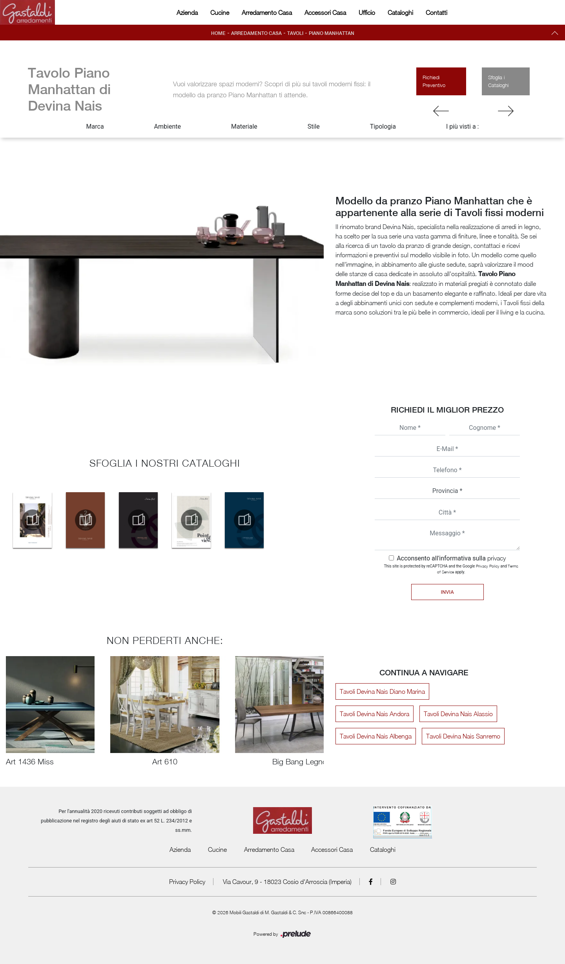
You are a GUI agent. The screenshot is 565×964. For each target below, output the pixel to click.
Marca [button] (95, 126)
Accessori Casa (325, 12)
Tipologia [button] (383, 126)
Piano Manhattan (331, 33)
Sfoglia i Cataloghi (498, 81)
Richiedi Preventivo (434, 81)
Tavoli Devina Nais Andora (374, 713)
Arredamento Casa (267, 12)
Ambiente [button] (167, 126)
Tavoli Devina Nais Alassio (458, 713)
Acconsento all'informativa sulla (451, 558)
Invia (447, 592)
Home (218, 33)
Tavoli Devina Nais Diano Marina (382, 691)
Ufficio (367, 12)
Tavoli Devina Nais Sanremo (463, 736)
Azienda (187, 12)
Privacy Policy (487, 566)
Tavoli (295, 33)
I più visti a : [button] (462, 126)
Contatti (436, 12)
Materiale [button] (244, 126)
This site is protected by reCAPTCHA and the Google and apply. (451, 569)
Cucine (219, 12)
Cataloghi (400, 12)
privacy (496, 558)
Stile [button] (314, 126)
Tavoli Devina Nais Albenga (376, 736)
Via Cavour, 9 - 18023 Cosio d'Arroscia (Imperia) (287, 881)
